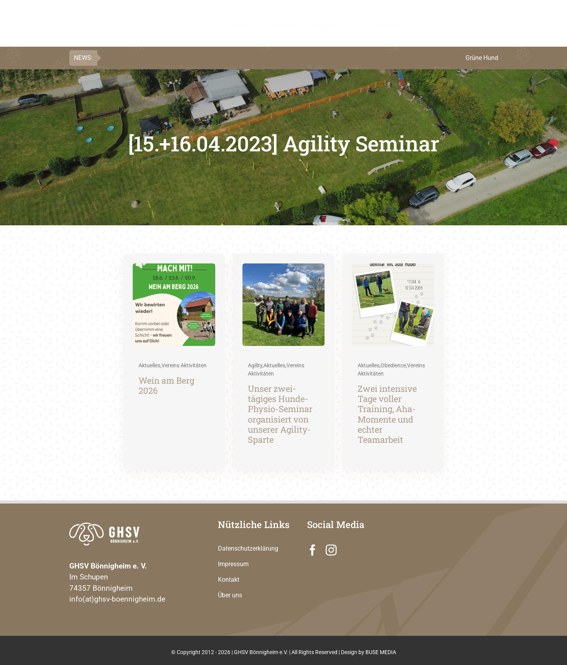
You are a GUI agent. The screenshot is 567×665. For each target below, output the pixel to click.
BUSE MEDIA (380, 652)
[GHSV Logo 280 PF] (104, 526)
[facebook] (312, 550)
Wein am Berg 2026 (166, 385)
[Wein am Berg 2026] (174, 268)
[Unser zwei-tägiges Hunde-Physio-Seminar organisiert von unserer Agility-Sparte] (283, 268)
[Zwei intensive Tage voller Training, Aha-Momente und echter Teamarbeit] (393, 268)
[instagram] (331, 550)
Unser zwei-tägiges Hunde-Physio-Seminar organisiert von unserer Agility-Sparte (280, 414)
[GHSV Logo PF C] (116, 13)
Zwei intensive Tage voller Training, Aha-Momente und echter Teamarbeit (387, 414)
